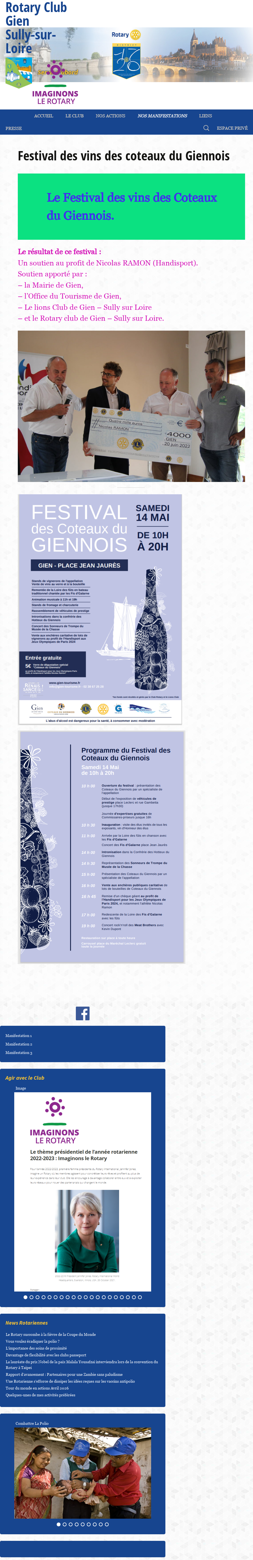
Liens (205, 115)
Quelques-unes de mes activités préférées (40, 1395)
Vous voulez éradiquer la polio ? (33, 1341)
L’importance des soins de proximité (36, 1348)
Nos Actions (110, 115)
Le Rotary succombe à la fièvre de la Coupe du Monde (51, 1334)
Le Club (74, 115)
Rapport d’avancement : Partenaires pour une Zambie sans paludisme (64, 1374)
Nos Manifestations (162, 115)
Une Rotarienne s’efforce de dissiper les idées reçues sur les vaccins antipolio (70, 1381)
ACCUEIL (43, 115)
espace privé (232, 128)
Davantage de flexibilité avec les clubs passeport (46, 1355)
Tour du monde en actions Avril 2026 (37, 1388)
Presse (13, 128)
